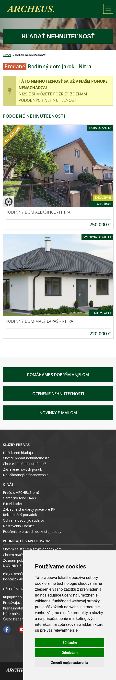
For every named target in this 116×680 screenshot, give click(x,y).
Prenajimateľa (14, 608)
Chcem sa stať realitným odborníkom (32, 549)
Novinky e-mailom (58, 412)
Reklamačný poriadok (20, 514)
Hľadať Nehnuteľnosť (58, 36)
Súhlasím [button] (69, 643)
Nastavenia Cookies (19, 526)
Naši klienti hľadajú (18, 452)
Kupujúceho (12, 597)
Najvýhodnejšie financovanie (25, 475)
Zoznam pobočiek (17, 560)
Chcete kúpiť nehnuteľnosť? (24, 463)
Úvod (7, 55)
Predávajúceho (15, 602)
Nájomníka (11, 613)
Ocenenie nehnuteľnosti (58, 393)
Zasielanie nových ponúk (22, 469)
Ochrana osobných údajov (24, 520)
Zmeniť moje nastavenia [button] (69, 663)
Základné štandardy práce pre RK (29, 509)
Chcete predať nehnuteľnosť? (26, 458)
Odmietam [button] (70, 653)
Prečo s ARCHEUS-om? (21, 492)
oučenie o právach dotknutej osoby (33, 531)
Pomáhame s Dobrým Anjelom (58, 374)
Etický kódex (13, 503)
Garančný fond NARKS (20, 498)
